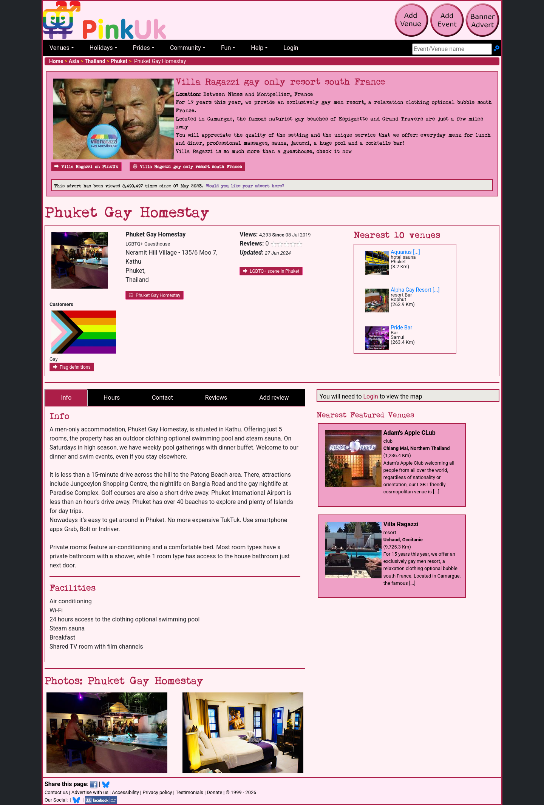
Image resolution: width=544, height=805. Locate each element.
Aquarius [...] (405, 252)
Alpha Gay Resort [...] (415, 290)
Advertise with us (89, 792)
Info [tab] (66, 397)
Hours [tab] (112, 397)
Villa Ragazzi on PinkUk (86, 167)
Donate (214, 792)
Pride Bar (401, 327)
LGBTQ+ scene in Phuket (271, 271)
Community (185, 47)
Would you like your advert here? (245, 186)
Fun (226, 47)
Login (290, 47)
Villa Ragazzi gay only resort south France (187, 167)
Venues (59, 47)
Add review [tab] (274, 397)
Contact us (56, 792)
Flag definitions (72, 367)
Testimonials (189, 792)
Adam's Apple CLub (409, 432)
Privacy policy (157, 792)
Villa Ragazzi (401, 524)
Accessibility (125, 792)
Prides (141, 47)
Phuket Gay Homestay (154, 295)
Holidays (101, 47)
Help (257, 47)
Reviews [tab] (216, 397)
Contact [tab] (162, 397)
